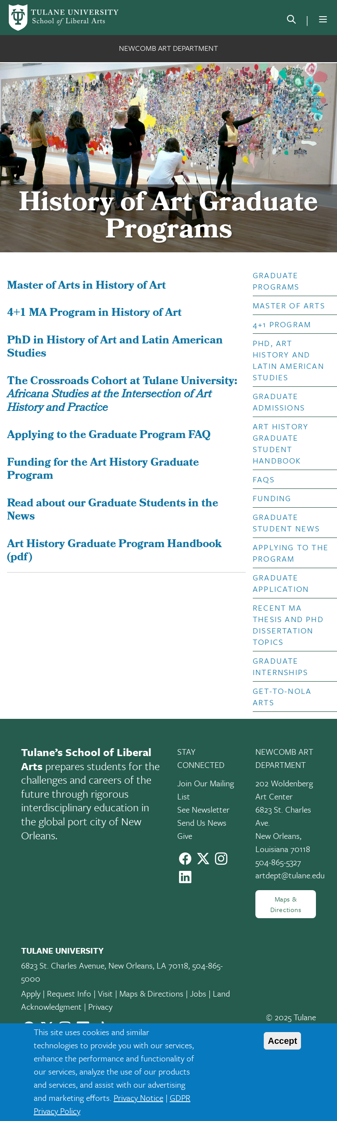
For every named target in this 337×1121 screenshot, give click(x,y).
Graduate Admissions (279, 401)
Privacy (100, 1006)
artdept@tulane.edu (290, 875)
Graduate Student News (286, 522)
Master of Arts (289, 305)
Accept (282, 1041)
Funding (272, 498)
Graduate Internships (280, 666)
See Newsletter (203, 809)
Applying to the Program (291, 552)
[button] (291, 280)
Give (184, 836)
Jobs (198, 993)
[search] (291, 21)
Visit (105, 993)
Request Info (69, 993)
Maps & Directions (285, 904)
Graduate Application (281, 583)
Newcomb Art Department (168, 47)
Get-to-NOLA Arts (282, 696)
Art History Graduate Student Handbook (280, 443)
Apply (30, 993)
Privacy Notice (138, 1097)
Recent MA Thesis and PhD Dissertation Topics (288, 624)
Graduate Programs (276, 280)
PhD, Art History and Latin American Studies (288, 360)
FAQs (264, 479)
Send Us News (201, 822)
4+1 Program (282, 324)
